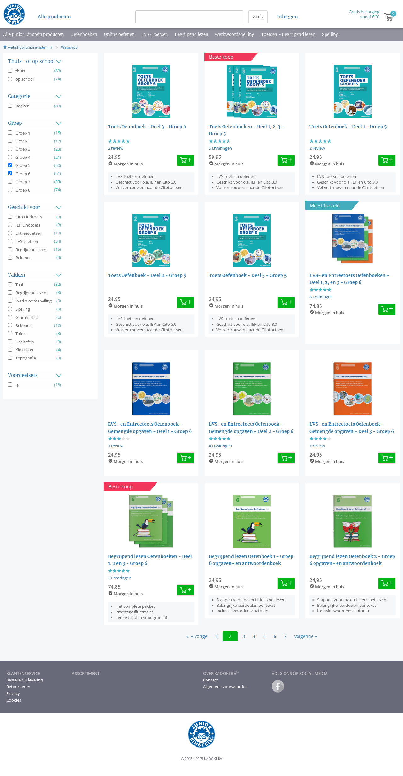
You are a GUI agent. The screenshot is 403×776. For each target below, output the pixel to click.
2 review (115, 148)
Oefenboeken (84, 34)
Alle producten (54, 17)
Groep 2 (22, 141)
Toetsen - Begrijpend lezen (288, 34)
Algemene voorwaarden (225, 686)
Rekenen (23, 258)
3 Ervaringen (119, 578)
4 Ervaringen (220, 446)
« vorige (199, 636)
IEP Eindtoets (27, 225)
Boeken (22, 106)
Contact (210, 680)
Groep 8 (22, 190)
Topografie (25, 358)
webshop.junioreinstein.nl (28, 47)
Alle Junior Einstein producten (33, 34)
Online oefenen (119, 34)
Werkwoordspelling (234, 34)
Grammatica (26, 317)
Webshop (69, 47)
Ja (17, 385)
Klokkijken (25, 350)
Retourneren (18, 686)
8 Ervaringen (321, 297)
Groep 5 (22, 165)
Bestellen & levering (24, 680)
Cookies (13, 700)
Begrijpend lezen (191, 34)
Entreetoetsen (28, 233)
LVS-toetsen (26, 241)
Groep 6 (22, 173)
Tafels (20, 333)
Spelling (330, 34)
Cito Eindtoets (28, 217)
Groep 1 (22, 133)
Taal (19, 284)
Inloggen (287, 17)
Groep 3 (22, 149)
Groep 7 (22, 182)
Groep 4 (22, 157)
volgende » (305, 636)
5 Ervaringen (220, 148)
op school (24, 79)
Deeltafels (24, 342)
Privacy (13, 693)
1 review (115, 446)
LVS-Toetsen (154, 34)
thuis (20, 71)
